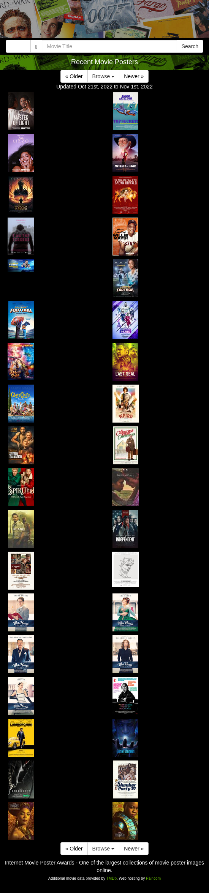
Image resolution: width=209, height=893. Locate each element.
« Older (74, 76)
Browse (103, 76)
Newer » (134, 76)
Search (190, 46)
